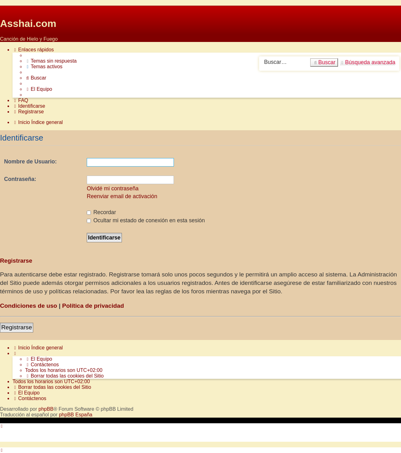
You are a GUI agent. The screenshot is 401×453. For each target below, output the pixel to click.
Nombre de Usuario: (30, 161)
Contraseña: (20, 179)
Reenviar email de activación (122, 196)
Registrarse (16, 327)
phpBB (46, 409)
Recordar (101, 212)
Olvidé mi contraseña (112, 188)
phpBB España (75, 414)
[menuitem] (51, 61)
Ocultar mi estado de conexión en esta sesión (146, 220)
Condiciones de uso (28, 305)
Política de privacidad (93, 305)
